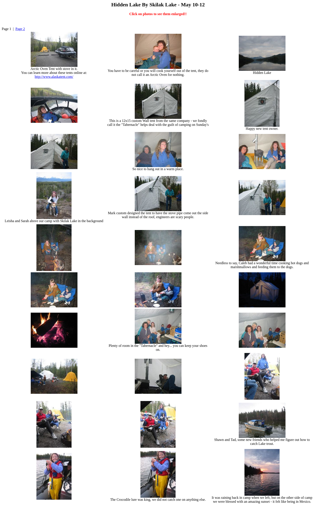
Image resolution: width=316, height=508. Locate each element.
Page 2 (20, 29)
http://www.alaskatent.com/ (54, 76)
